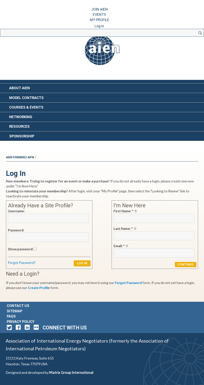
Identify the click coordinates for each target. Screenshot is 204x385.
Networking (20, 117)
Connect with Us (65, 328)
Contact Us (18, 306)
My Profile (99, 20)
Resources (19, 126)
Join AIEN (99, 9)
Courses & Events (26, 107)
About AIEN (19, 88)
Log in (99, 26)
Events (99, 14)
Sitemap (14, 311)
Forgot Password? (21, 263)
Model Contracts (26, 98)
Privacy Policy (20, 321)
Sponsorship (21, 136)
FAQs (11, 316)
